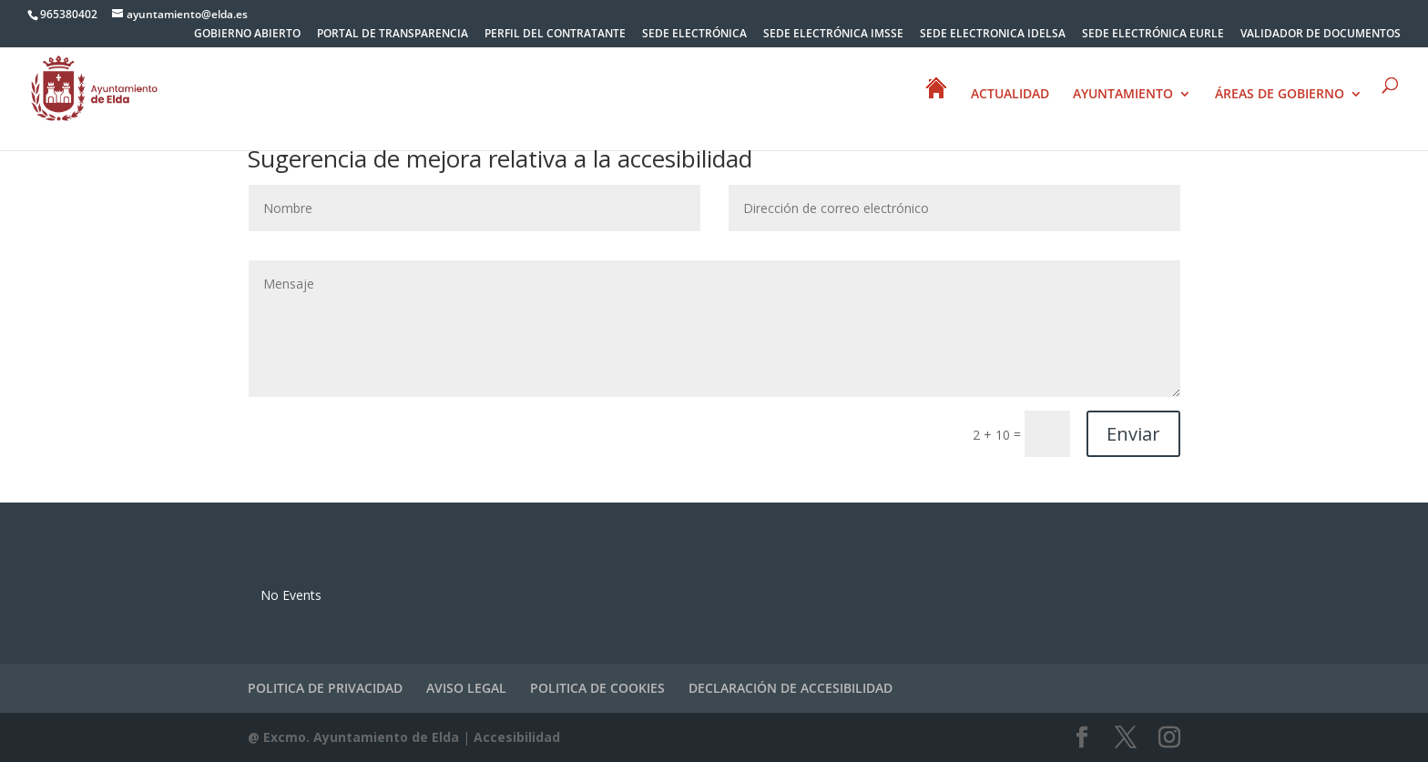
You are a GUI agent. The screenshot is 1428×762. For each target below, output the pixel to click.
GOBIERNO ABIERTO (247, 34)
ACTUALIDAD (1010, 94)
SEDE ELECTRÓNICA (694, 34)
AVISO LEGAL (466, 687)
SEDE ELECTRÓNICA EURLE (1153, 34)
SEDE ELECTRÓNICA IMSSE (833, 34)
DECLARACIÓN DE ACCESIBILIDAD (790, 687)
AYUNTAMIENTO (1123, 94)
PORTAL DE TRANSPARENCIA (392, 34)
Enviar (1133, 434)
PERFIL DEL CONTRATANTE (555, 34)
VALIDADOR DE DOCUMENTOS (1320, 34)
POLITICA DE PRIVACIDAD (325, 687)
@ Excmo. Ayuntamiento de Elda (353, 737)
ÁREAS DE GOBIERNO (1279, 94)
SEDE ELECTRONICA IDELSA (993, 34)
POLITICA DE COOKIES (597, 687)
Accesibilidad (517, 737)
